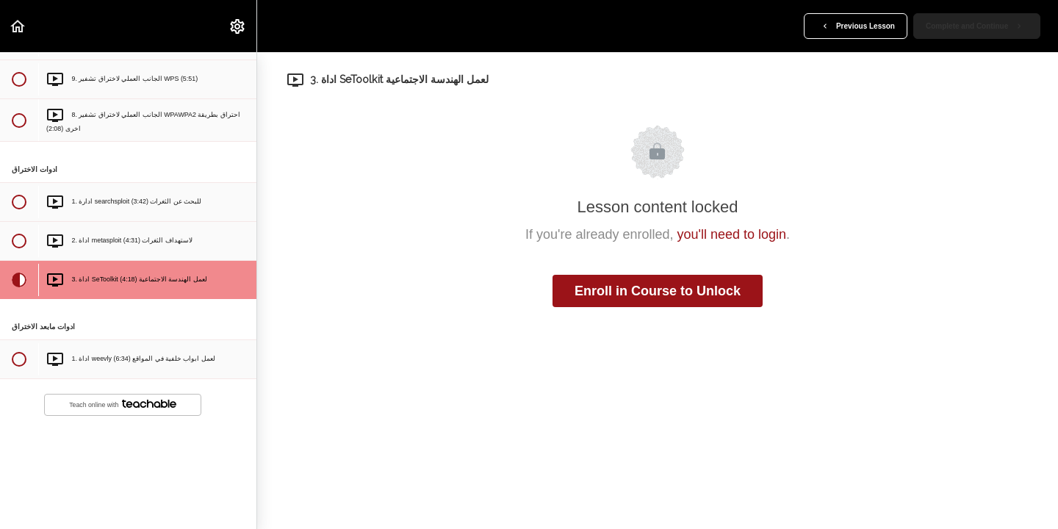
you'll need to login (732, 234)
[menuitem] (238, 26)
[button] (18, 26)
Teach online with (122, 404)
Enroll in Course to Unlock (658, 291)
